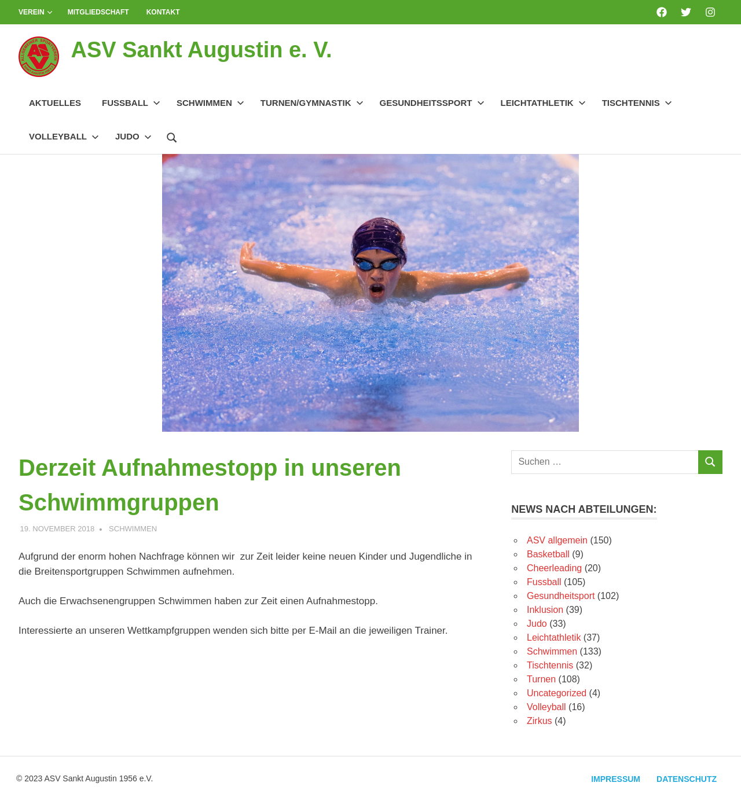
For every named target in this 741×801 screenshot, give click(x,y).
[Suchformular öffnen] (171, 136)
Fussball (131, 103)
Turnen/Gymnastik (312, 103)
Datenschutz (686, 779)
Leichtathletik (543, 103)
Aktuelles (55, 103)
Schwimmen (210, 103)
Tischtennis (637, 103)
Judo (133, 136)
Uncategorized (556, 693)
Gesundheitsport (561, 596)
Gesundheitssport (432, 103)
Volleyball (64, 136)
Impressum (615, 779)
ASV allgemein (557, 540)
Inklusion (545, 610)
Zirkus (539, 721)
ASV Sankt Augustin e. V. (201, 50)
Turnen (541, 679)
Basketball (548, 554)
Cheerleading (554, 568)
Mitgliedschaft (98, 12)
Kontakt (163, 12)
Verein (36, 12)
